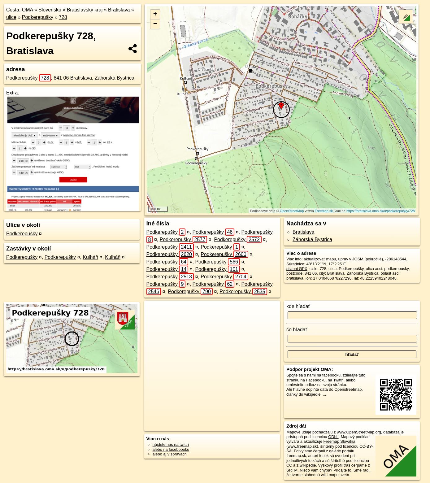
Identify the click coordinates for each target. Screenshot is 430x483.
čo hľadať (296, 329)
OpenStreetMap (292, 211)
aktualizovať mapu (320, 259)
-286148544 (395, 259)
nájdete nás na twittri (171, 444)
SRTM (292, 470)
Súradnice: (295, 264)
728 (63, 17)
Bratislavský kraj (85, 9)
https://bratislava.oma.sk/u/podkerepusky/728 (380, 211)
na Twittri (336, 380)
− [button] (155, 24)
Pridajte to (342, 470)
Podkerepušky (37, 17)
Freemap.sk (324, 211)
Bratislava (119, 9)
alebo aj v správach (170, 454)
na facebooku (329, 375)
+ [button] (155, 14)
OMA (27, 9)
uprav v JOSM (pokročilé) (360, 259)
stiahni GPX (296, 268)
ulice (11, 17)
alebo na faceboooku (171, 449)
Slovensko (49, 9)
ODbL (333, 436)
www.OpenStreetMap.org (359, 432)
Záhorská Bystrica (312, 239)
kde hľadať (298, 306)
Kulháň (90, 257)
